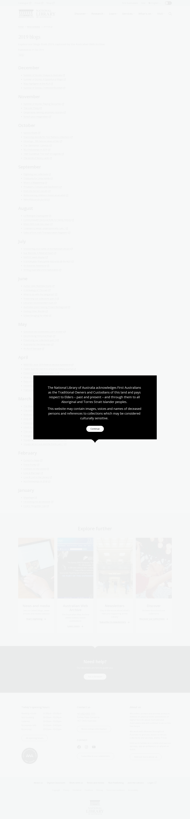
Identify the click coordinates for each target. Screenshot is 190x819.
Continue (95, 428)
